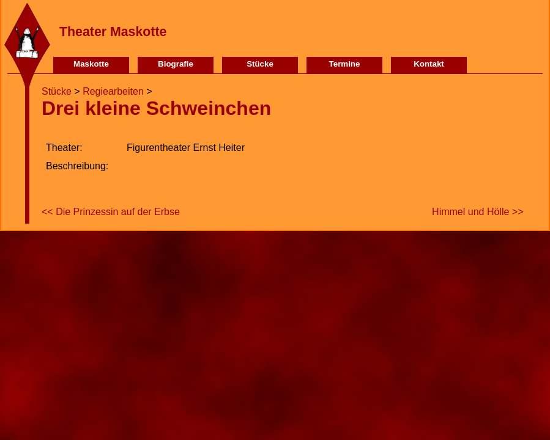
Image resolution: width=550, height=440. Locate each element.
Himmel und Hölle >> (477, 212)
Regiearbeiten (113, 91)
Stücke (260, 63)
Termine (344, 63)
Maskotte (91, 63)
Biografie (175, 63)
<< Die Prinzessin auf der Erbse (111, 212)
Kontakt (429, 63)
